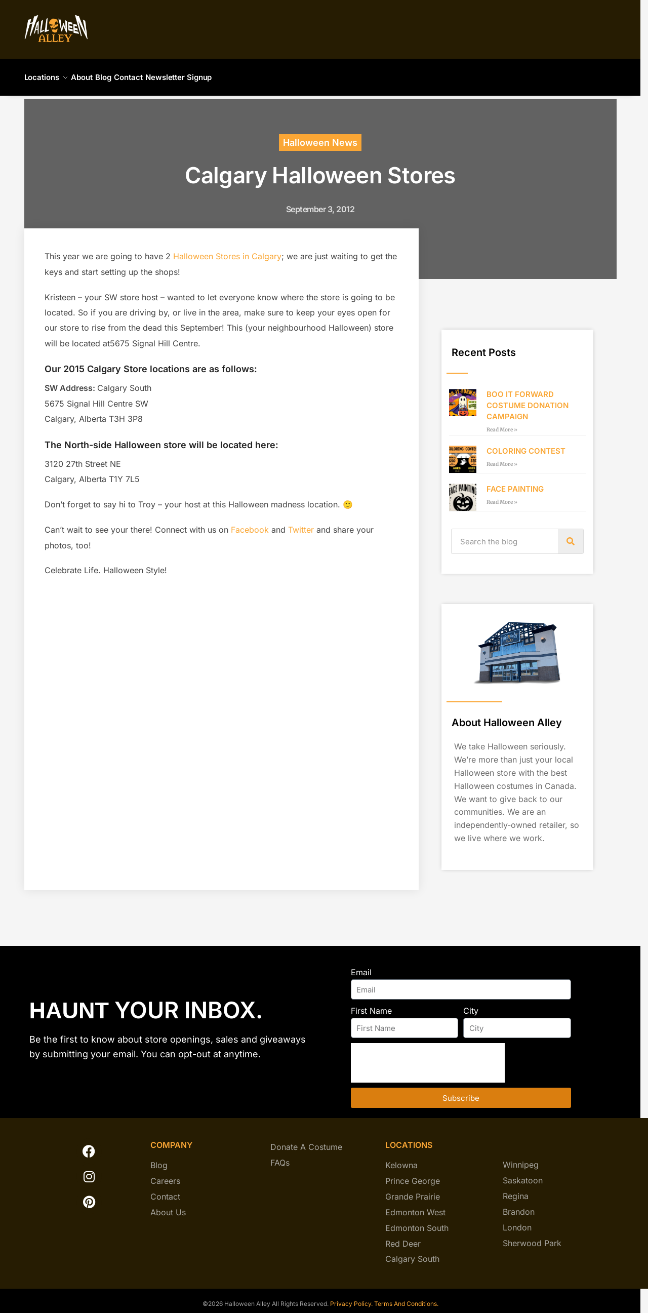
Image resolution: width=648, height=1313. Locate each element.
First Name (371, 1005)
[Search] (570, 535)
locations (408, 1139)
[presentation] (428, 1057)
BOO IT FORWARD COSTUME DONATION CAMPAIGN (528, 399)
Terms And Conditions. (406, 1297)
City (470, 1005)
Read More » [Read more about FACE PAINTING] (502, 496)
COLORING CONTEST (526, 445)
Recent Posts (484, 346)
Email (361, 966)
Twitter (301, 524)
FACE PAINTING (515, 483)
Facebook (250, 524)
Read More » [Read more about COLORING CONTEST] (502, 458)
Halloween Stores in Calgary (227, 250)
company (171, 1139)
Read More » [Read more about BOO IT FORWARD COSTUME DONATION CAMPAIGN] (502, 423)
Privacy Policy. (351, 1297)
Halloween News (320, 136)
